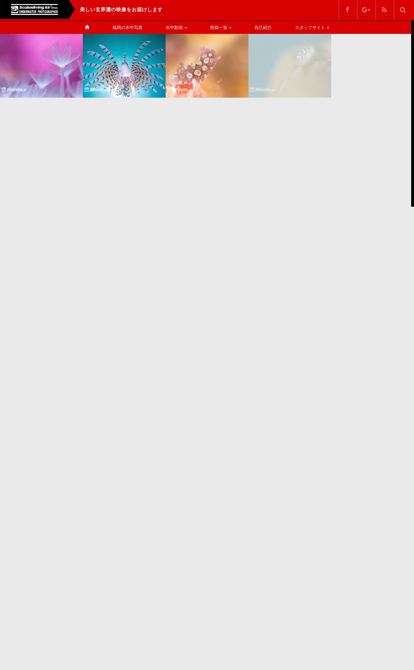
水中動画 (176, 27)
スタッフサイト (312, 27)
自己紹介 (263, 27)
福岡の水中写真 (127, 27)
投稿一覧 (220, 27)
